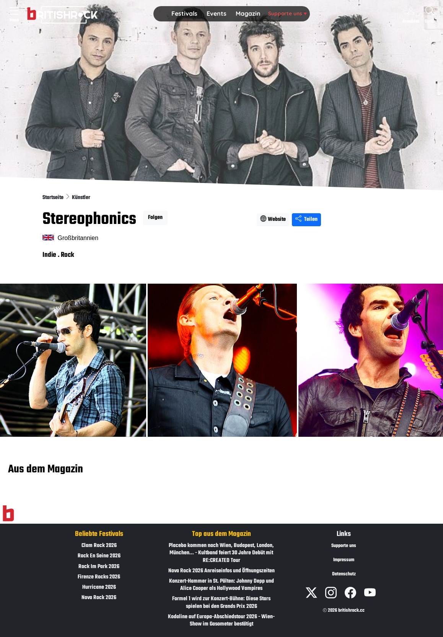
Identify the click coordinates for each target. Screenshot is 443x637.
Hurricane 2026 (99, 587)
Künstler (81, 197)
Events (216, 13)
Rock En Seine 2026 (99, 556)
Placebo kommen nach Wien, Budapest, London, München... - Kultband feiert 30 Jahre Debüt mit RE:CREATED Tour (221, 553)
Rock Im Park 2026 (98, 566)
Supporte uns (287, 13)
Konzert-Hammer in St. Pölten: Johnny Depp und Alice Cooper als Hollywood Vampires (221, 585)
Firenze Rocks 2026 (99, 577)
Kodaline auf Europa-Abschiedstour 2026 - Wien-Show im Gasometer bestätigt (221, 620)
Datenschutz (344, 574)
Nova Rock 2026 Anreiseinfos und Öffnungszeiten (221, 571)
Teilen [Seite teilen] (306, 219)
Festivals (184, 13)
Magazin (248, 13)
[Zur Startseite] (8, 514)
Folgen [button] (155, 217)
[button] (184, 14)
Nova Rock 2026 (98, 597)
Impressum (343, 560)
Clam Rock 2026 (99, 545)
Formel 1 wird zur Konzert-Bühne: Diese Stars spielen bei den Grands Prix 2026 (221, 603)
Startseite (53, 197)
